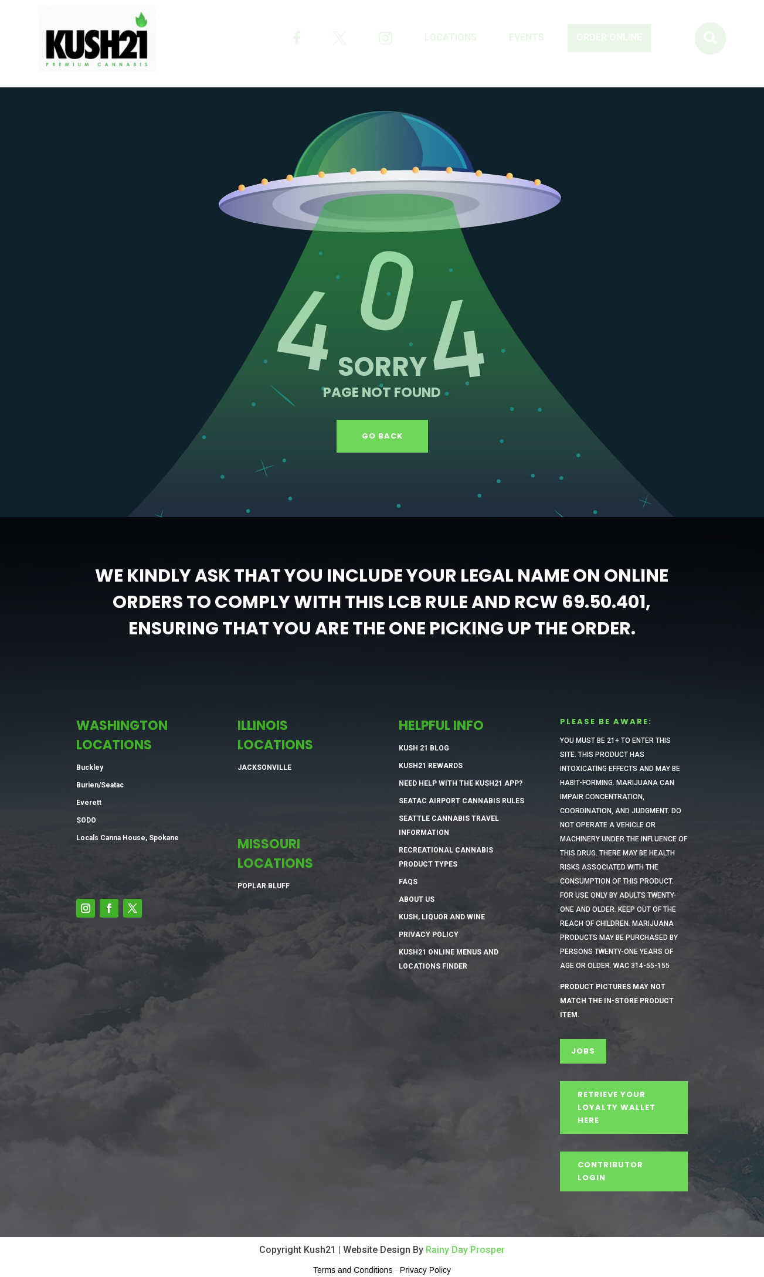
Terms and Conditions (352, 1270)
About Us (416, 899)
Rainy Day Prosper (465, 1249)
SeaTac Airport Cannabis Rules (461, 801)
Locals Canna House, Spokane (127, 838)
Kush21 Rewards (431, 766)
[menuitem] (297, 38)
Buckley (89, 767)
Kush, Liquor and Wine (442, 917)
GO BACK (382, 435)
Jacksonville (264, 767)
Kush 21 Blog (424, 748)
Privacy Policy (429, 934)
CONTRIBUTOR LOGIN (610, 1171)
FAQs (408, 882)
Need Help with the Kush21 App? (460, 783)
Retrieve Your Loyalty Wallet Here (617, 1107)
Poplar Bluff (263, 886)
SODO (86, 820)
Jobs (583, 1051)
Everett (88, 803)
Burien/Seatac (100, 785)
